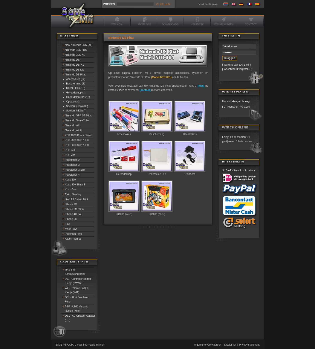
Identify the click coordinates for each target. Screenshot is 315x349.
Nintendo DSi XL (74, 64)
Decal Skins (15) (75, 88)
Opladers (189, 173)
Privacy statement (249, 344)
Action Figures (73, 238)
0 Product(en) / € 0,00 (236, 106)
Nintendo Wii (72, 125)
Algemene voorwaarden (208, 344)
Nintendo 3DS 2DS (76, 49)
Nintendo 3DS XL (75, 54)
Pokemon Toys (73, 233)
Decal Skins (189, 133)
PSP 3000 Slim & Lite (77, 145)
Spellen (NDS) (157, 212)
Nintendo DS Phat (75, 74)
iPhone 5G (71, 219)
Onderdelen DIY (157, 173)
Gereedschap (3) (76, 92)
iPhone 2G (71, 204)
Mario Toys (71, 228)
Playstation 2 (72, 159)
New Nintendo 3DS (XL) (78, 45)
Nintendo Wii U (73, 130)
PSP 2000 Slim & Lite (77, 140)
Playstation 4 (72, 174)
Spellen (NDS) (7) (76, 110)
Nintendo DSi (72, 59)
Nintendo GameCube (77, 120)
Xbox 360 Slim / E (75, 184)
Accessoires (124, 133)
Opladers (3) (73, 101)
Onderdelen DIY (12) (78, 97)
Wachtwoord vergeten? (237, 69)
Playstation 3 (72, 164)
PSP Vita (70, 154)
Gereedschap (124, 173)
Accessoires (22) (75, 79)
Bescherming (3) (75, 83)
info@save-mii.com (94, 344)
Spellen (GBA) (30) (77, 106)
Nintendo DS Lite (74, 69)
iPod (67, 224)
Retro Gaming (73, 194)
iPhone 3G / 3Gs (74, 209)
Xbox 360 (70, 179)
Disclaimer (230, 344)
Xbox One (70, 189)
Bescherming (157, 133)
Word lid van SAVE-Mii (236, 64)
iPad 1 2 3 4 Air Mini (76, 199)
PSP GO (70, 150)
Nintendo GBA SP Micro (78, 115)
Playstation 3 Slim (75, 169)
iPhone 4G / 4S (73, 214)
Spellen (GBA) (124, 212)
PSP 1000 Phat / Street (78, 135)
